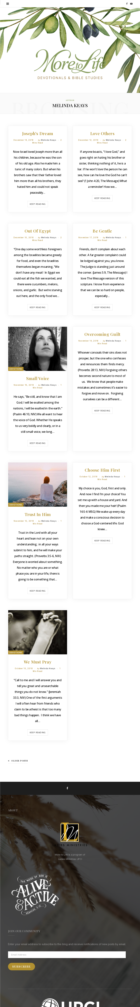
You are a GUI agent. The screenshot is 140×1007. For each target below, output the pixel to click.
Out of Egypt (38, 231)
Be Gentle (102, 231)
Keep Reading (38, 204)
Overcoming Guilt (102, 334)
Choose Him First (102, 470)
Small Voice (37, 378)
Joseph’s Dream (37, 133)
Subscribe (21, 966)
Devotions (15, 368)
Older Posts (18, 760)
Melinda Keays (48, 140)
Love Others (102, 133)
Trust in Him (38, 514)
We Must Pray (37, 662)
